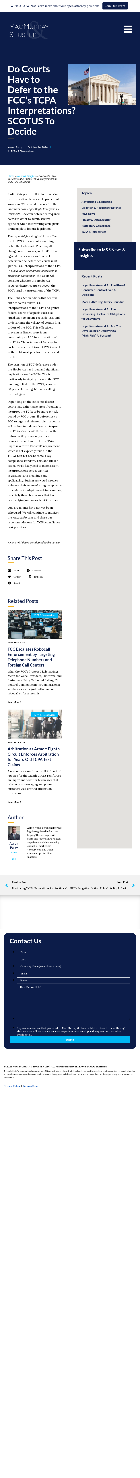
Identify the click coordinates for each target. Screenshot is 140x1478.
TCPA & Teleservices (22, 151)
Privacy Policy (12, 1085)
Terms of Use (30, 1085)
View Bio (14, 855)
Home (11, 176)
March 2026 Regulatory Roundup (102, 302)
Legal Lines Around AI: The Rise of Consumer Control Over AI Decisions (103, 289)
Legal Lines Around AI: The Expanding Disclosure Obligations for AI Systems (103, 313)
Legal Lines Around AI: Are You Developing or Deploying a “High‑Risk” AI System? (101, 330)
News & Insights (26, 176)
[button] (13, 570)
